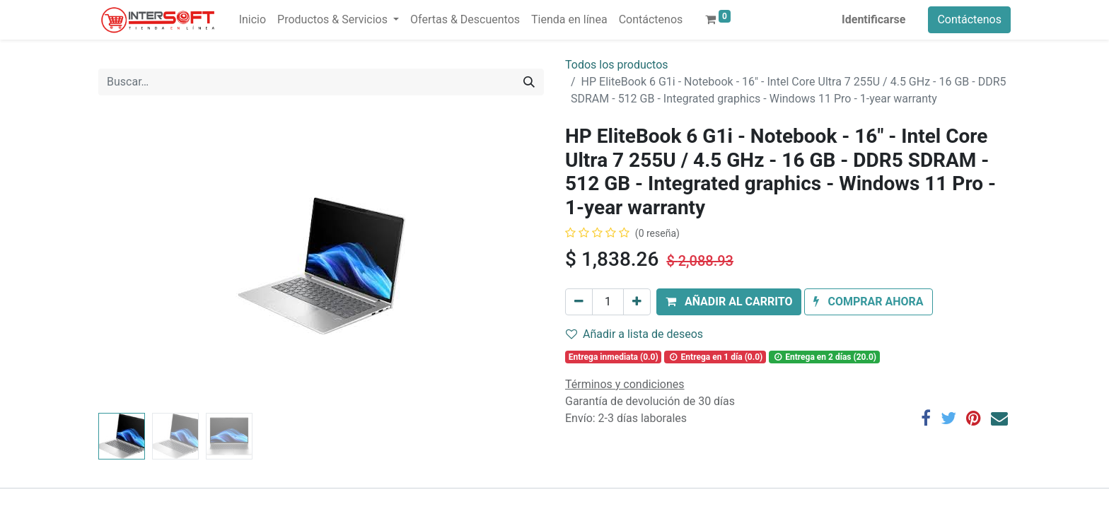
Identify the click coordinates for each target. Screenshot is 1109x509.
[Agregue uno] (637, 301)
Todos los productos (616, 64)
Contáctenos (969, 19)
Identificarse (873, 19)
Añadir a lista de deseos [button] (634, 334)
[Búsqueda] (529, 82)
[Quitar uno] (579, 301)
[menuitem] (252, 20)
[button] (728, 301)
